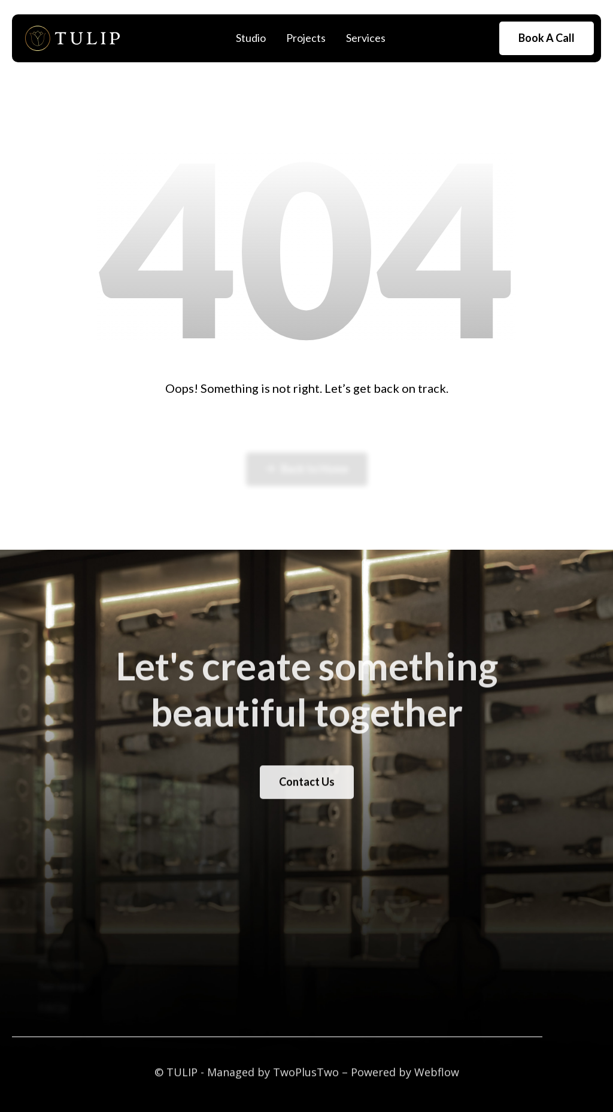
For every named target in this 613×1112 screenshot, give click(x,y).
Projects (306, 37)
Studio (251, 37)
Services (366, 37)
